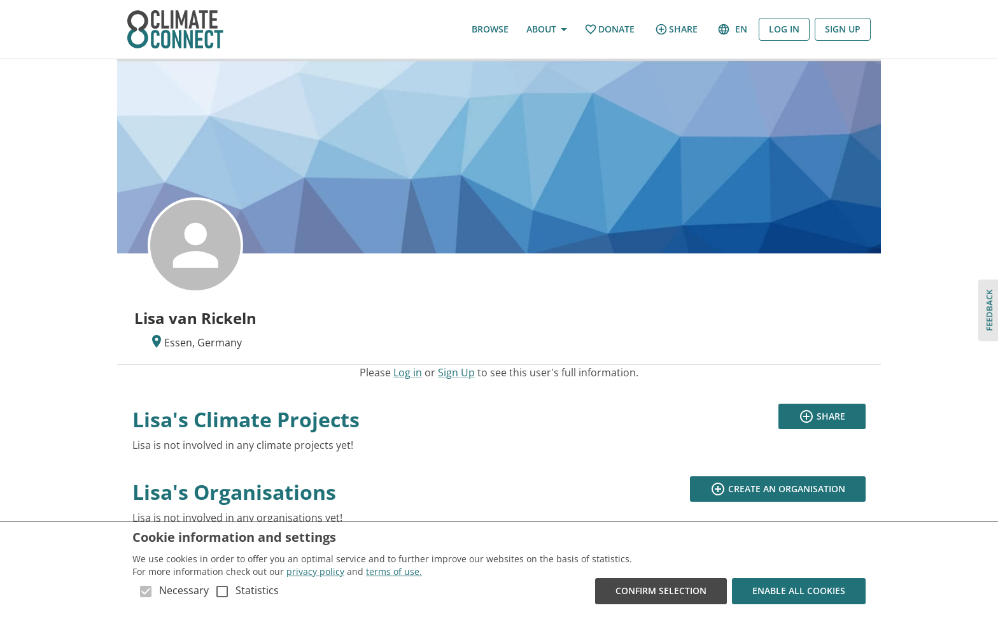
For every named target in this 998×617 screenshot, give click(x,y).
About (546, 29)
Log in (784, 29)
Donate (609, 29)
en (733, 29)
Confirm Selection (661, 591)
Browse (490, 29)
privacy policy (315, 571)
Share (676, 29)
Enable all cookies (799, 591)
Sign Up (842, 29)
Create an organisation (778, 489)
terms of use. (394, 571)
